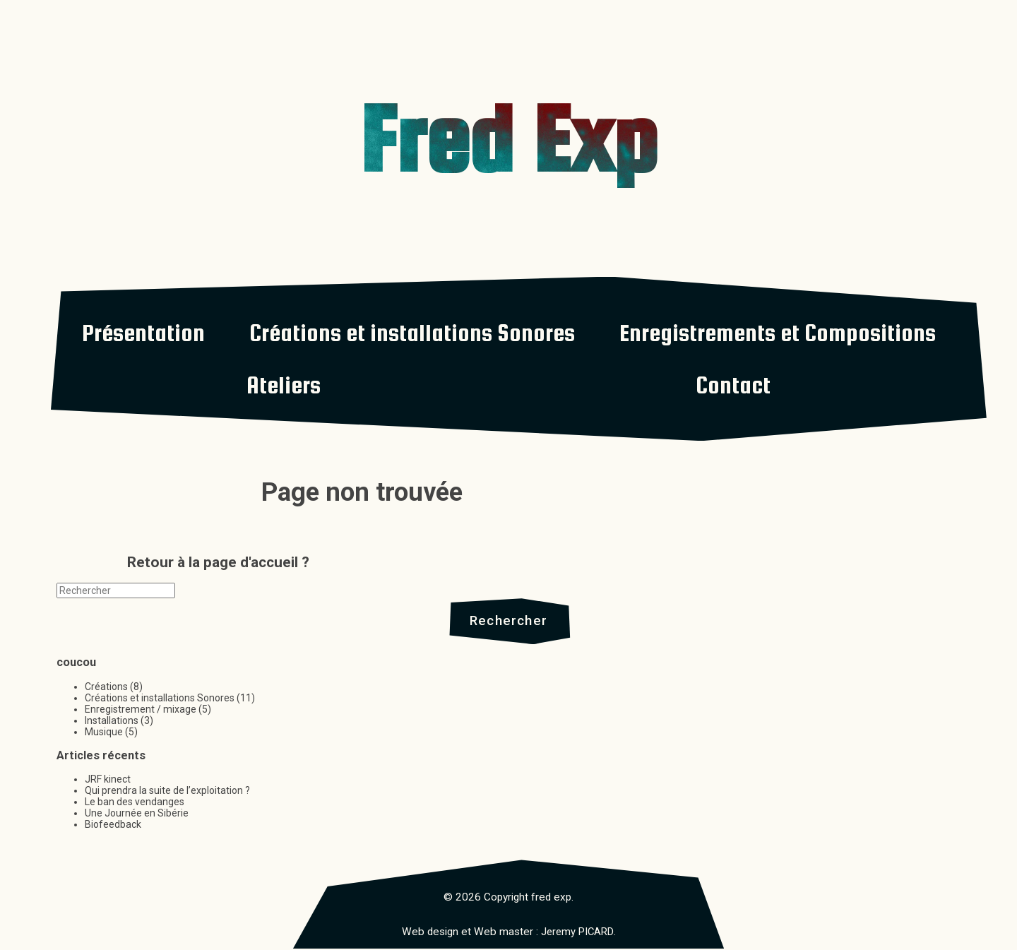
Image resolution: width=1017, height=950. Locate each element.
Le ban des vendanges (134, 803)
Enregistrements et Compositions (777, 332)
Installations (111, 722)
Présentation (143, 332)
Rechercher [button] (509, 622)
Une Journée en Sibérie (137, 815)
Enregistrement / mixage (140, 710)
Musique (104, 733)
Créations (106, 688)
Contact (733, 385)
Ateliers (283, 385)
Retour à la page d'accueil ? (218, 562)
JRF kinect (108, 781)
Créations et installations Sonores (412, 332)
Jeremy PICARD (577, 933)
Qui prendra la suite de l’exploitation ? (167, 792)
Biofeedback (113, 826)
